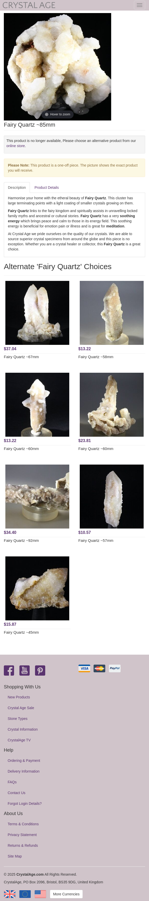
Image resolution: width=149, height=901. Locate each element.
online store (15, 146)
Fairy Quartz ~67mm (21, 357)
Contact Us (16, 793)
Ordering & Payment (24, 761)
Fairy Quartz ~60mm (21, 448)
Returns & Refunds (23, 845)
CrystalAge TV (19, 740)
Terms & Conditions (23, 824)
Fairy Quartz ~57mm (95, 540)
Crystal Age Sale (21, 708)
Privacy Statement (22, 835)
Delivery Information (24, 771)
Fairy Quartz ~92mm (21, 540)
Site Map (15, 856)
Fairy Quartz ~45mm (21, 632)
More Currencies (66, 894)
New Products (19, 697)
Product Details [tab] (47, 187)
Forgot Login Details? (25, 803)
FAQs (12, 782)
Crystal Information (23, 729)
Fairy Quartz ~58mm (95, 357)
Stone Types (18, 719)
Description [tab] (17, 187)
